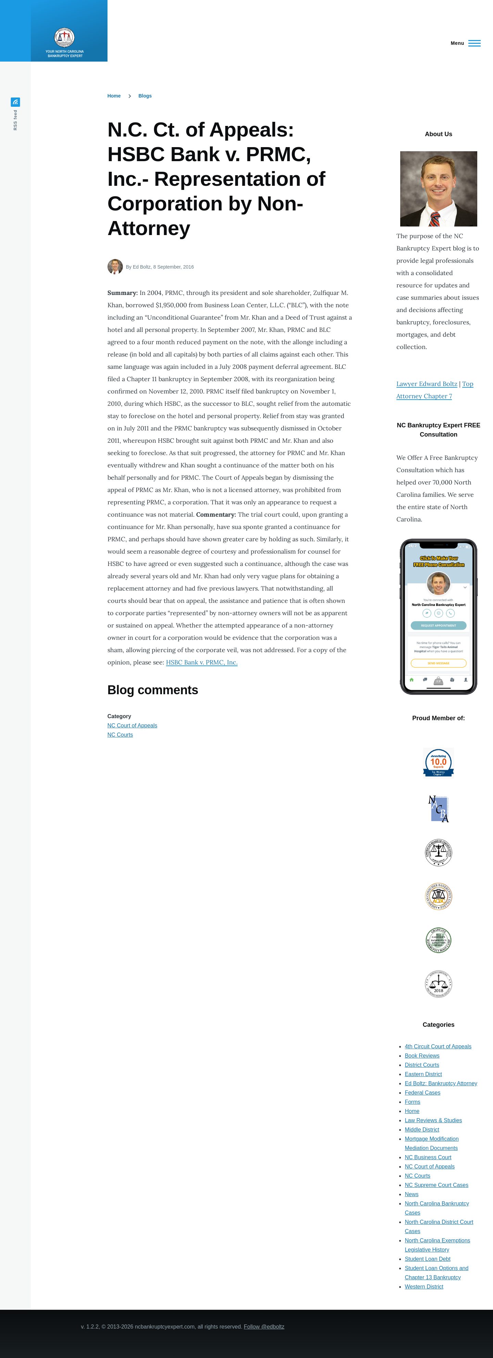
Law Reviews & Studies (433, 1120)
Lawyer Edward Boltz (426, 384)
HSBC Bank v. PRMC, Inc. (202, 662)
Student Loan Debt (427, 1259)
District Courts (422, 1065)
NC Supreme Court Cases (436, 1185)
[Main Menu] (464, 43)
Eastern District (423, 1074)
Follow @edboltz (264, 1327)
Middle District (422, 1130)
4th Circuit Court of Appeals (438, 1046)
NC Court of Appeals (132, 725)
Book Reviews (422, 1056)
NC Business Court (428, 1157)
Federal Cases (422, 1093)
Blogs (145, 96)
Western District (424, 1287)
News (411, 1194)
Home (114, 96)
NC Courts (120, 735)
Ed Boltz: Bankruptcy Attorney (441, 1083)
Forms (412, 1102)
